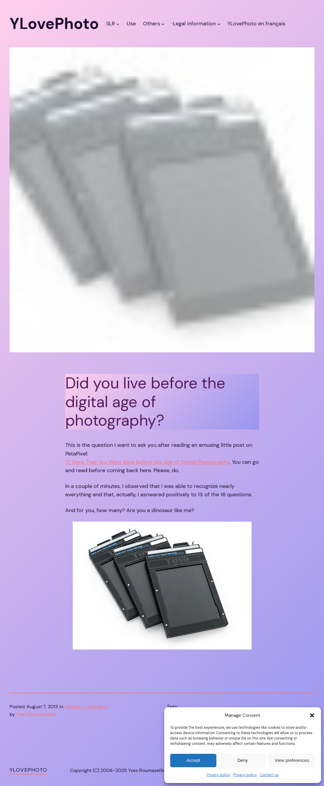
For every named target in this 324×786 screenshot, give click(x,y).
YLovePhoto (28, 769)
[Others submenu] (163, 23)
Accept (193, 760)
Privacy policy (218, 775)
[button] (312, 715)
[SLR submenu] (118, 23)
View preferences (292, 760)
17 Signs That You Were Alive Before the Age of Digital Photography (147, 461)
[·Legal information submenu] (219, 23)
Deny (242, 760)
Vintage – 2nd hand (86, 706)
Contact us (269, 775)
